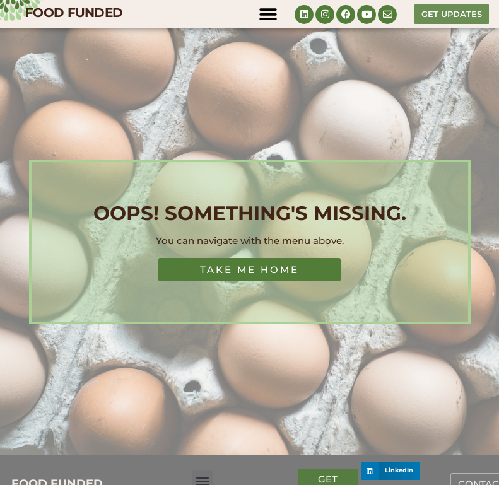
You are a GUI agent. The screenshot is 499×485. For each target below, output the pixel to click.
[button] (268, 14)
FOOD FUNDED (73, 12)
